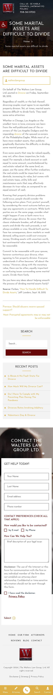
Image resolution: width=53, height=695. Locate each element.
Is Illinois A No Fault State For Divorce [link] (23, 377)
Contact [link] (36, 641)
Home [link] (26, 41)
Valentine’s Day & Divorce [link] (21, 415)
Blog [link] (26, 641)
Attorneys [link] (38, 635)
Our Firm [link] (23, 635)
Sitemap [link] (25, 677)
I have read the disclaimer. (22, 595)
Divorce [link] (22, 93)
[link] (3, 24)
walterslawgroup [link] (16, 80)
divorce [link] (18, 134)
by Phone (30, 530)
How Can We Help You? (18, 536)
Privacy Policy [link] (17, 596)
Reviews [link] (16, 641)
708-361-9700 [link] (27, 12)
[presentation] (23, 607)
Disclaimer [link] (14, 677)
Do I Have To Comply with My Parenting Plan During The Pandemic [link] (23, 397)
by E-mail (13, 530)
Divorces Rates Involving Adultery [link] (25, 408)
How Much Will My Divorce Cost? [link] (25, 386)
